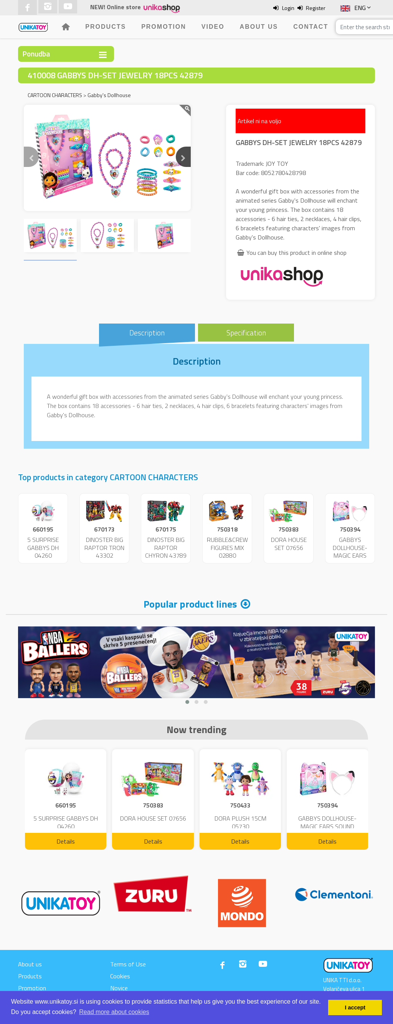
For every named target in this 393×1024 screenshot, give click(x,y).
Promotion (163, 26)
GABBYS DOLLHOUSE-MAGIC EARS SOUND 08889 (350, 551)
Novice (119, 988)
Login (288, 8)
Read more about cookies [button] (114, 1012)
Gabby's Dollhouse (109, 95)
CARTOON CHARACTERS (55, 95)
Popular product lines (190, 603)
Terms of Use (128, 964)
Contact (310, 26)
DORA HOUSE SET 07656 (289, 543)
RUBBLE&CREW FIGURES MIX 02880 (227, 547)
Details (65, 841)
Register (315, 8)
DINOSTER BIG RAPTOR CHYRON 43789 (166, 547)
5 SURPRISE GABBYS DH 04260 (43, 547)
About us (259, 26)
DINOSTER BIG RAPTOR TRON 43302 (104, 547)
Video (213, 26)
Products (105, 26)
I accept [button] (355, 1007)
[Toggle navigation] (102, 54)
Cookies (120, 976)
